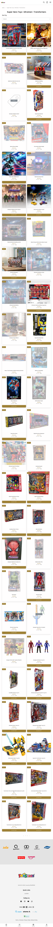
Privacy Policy (27, 920)
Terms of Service (19, 920)
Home (3, 7)
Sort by (4, 15)
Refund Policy (34, 920)
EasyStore (32, 885)
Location (26, 893)
